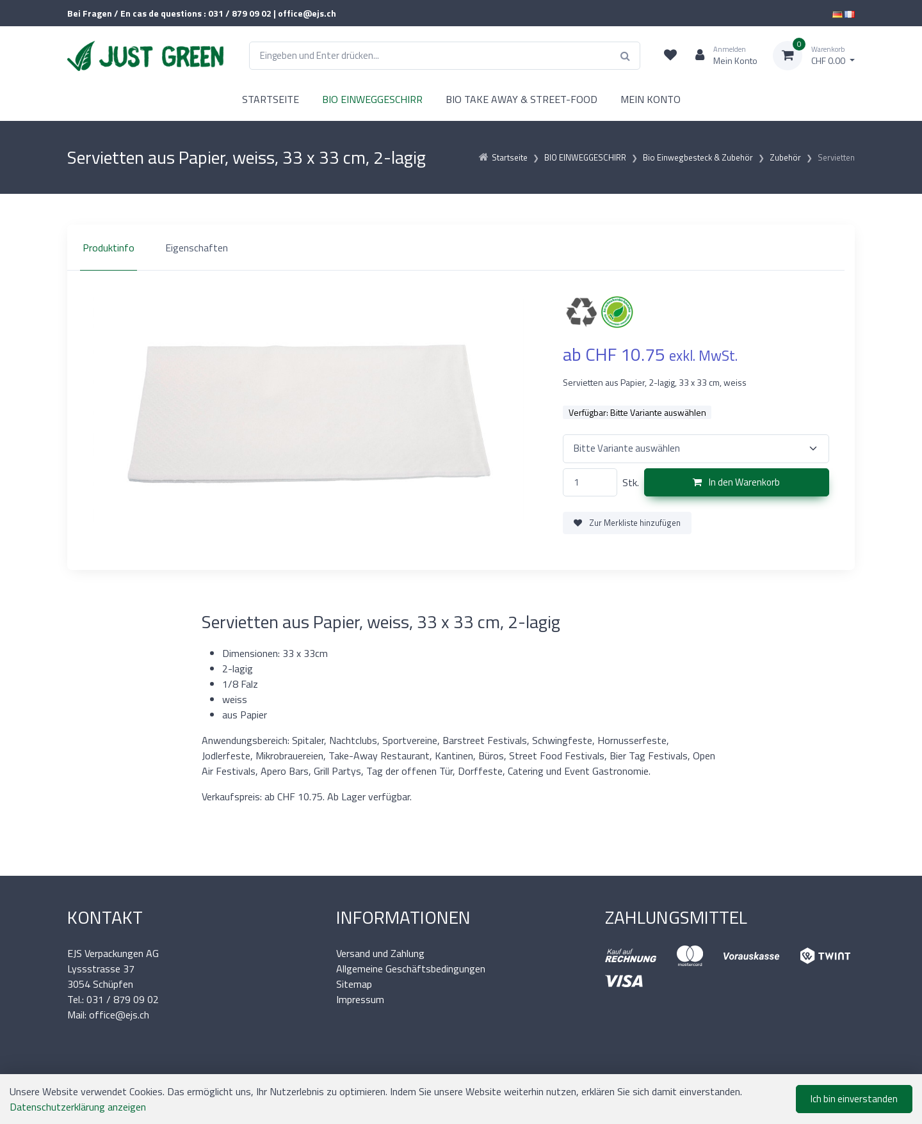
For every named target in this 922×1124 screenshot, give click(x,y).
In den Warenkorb (736, 482)
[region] (461, 248)
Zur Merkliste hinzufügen (627, 522)
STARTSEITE (270, 99)
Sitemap (354, 984)
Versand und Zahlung (380, 953)
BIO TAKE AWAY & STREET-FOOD (521, 99)
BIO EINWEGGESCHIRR (372, 99)
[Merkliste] (670, 55)
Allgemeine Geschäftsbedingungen (410, 968)
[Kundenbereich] (721, 55)
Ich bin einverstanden (854, 1098)
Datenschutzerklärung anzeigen (78, 1106)
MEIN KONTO (650, 99)
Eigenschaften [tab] (196, 247)
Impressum (360, 999)
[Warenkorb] (814, 55)
